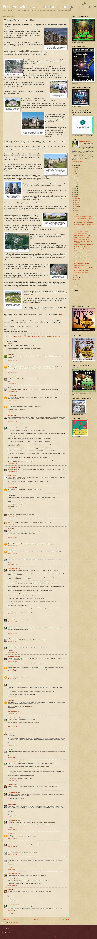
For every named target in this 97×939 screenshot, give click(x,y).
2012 (74, 196)
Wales (62, 336)
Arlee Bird (10, 889)
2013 (74, 194)
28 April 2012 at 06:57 (12, 564)
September (77, 204)
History (39, 336)
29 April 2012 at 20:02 (12, 641)
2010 (74, 284)
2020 (74, 180)
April (76, 214)
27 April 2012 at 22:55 (12, 524)
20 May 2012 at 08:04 (12, 846)
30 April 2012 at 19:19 (12, 661)
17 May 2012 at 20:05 (12, 726)
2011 (74, 282)
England (30, 336)
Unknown (10, 542)
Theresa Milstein (11, 487)
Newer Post (6, 919)
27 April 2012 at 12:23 (12, 372)
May (76, 212)
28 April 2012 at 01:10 (12, 545)
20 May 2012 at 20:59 (12, 885)
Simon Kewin (11, 618)
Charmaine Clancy (12, 784)
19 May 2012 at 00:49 (12, 816)
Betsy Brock (10, 550)
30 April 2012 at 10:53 (12, 652)
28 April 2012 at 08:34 (12, 613)
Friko (9, 520)
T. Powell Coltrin (11, 376)
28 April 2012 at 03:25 (12, 553)
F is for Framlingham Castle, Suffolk (82, 261)
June (76, 210)
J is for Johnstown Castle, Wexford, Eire (82, 252)
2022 (74, 175)
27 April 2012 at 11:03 (12, 350)
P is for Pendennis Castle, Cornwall (81, 239)
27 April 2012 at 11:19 (12, 360)
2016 (74, 188)
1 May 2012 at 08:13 (12, 696)
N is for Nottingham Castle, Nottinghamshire (83, 244)
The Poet (10, 833)
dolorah (9, 858)
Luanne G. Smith (11, 475)
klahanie (9, 528)
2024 (74, 171)
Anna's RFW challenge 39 (13, 711)
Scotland (58, 336)
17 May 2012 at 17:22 (12, 713)
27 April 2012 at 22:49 (12, 516)
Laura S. (9, 404)
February (77, 277)
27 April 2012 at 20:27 (12, 471)
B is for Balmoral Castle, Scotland (81, 270)
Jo (8, 387)
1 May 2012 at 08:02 (12, 678)
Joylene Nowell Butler (13, 656)
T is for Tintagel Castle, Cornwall (81, 231)
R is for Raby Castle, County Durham (82, 235)
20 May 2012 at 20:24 (12, 869)
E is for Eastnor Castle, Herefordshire (82, 263)
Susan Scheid (11, 512)
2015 (74, 190)
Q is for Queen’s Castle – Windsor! (81, 237)
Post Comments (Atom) (14, 922)
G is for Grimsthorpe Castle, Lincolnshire (83, 259)
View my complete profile (77, 161)
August (76, 206)
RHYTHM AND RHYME (13, 365)
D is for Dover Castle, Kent (80, 265)
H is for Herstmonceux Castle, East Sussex (83, 257)
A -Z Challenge (10, 336)
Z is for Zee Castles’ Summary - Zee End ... (83, 216)
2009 (74, 286)
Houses (43, 336)
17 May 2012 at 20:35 (12, 745)
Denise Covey (11, 557)
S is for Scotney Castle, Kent (80, 233)
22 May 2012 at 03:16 (12, 899)
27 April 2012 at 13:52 (12, 400)
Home (36, 919)
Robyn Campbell (11, 638)
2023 (74, 173)
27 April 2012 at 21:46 (12, 491)
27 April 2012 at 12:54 (12, 383)
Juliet (9, 665)
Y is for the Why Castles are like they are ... (83, 218)
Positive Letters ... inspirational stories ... (39, 6)
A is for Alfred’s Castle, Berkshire (81, 272)
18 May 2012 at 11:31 (12, 788)
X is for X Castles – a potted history (81, 220)
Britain (15, 336)
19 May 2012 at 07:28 (12, 829)
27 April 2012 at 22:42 (12, 508)
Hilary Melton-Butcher (13, 426)
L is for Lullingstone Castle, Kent (81, 248)
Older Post (66, 919)
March (76, 275)
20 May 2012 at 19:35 (12, 854)
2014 (74, 192)
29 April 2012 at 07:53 (12, 633)
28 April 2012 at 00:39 (12, 537)
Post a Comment (9, 913)
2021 (74, 177)
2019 (74, 182)
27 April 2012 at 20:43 (12, 483)
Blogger (55, 936)
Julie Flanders (11, 415)
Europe (33, 336)
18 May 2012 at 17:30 (12, 800)
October (76, 202)
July (76, 208)
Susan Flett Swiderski (12, 467)
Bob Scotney (10, 395)
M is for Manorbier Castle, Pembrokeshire (83, 246)
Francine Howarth (12, 731)
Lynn (9, 343)
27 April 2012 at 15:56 (12, 421)
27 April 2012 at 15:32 (12, 411)
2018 (74, 184)
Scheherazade (11, 850)
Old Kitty (10, 354)
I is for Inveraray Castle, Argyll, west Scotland (84, 254)
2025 (74, 169)
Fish (37, 336)
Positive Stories (49, 336)
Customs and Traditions (23, 336)
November (77, 200)
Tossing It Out (10, 898)
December (77, 198)
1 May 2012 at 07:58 (12, 670)
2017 (74, 186)
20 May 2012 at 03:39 (12, 838)
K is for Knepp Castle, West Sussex (82, 250)
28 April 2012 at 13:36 (12, 621)
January (76, 279)
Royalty (54, 336)
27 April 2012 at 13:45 (12, 391)
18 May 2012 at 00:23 (12, 757)
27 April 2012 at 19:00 (12, 463)
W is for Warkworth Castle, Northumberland (83, 222)
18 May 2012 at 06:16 (12, 780)
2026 (74, 167)
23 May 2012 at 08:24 (12, 910)
